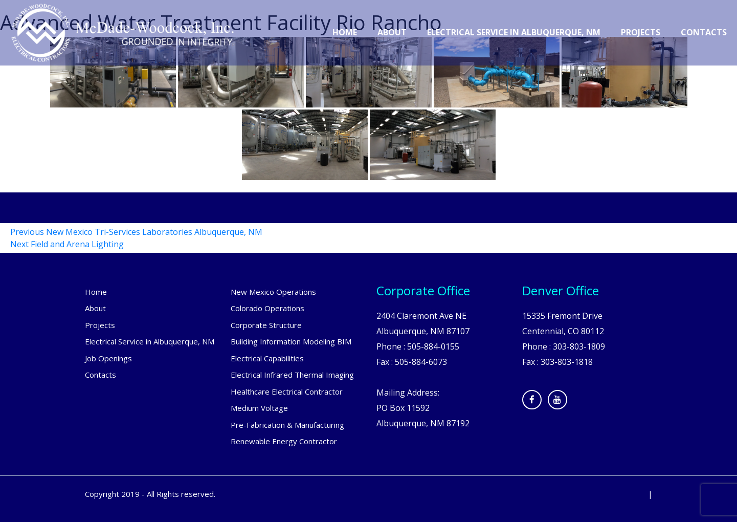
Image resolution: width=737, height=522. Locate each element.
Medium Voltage (259, 408)
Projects (640, 32)
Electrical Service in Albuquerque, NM (513, 32)
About (392, 32)
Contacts (704, 32)
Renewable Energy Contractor (284, 441)
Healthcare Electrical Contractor (287, 391)
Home (344, 32)
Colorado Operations (267, 308)
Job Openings (108, 358)
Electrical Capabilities (267, 358)
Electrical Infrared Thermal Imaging (292, 374)
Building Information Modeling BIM (291, 341)
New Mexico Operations (273, 292)
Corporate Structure (266, 325)
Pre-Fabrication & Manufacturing (287, 425)
